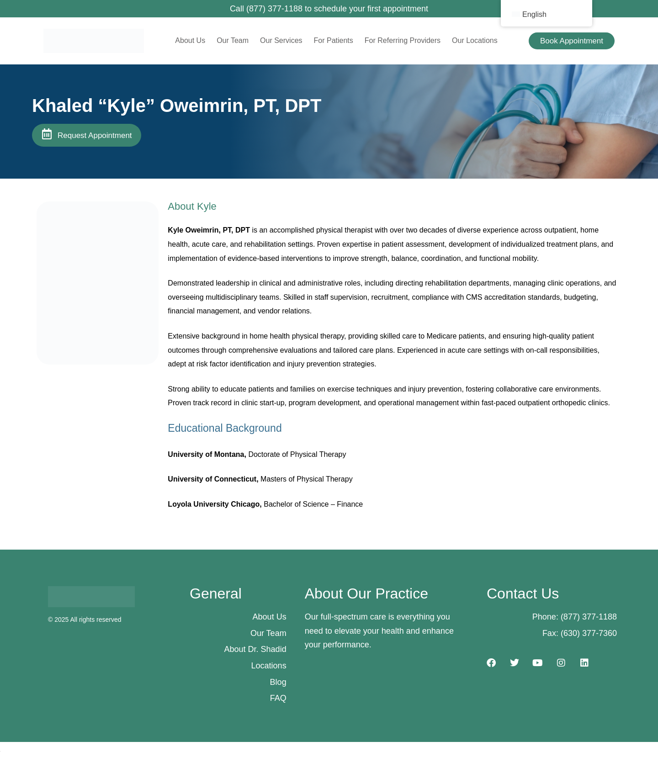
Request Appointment (95, 135)
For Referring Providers (402, 40)
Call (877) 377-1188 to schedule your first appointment (329, 8)
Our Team (233, 40)
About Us (190, 40)
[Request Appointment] (46, 133)
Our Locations (475, 40)
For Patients (333, 40)
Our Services (281, 40)
